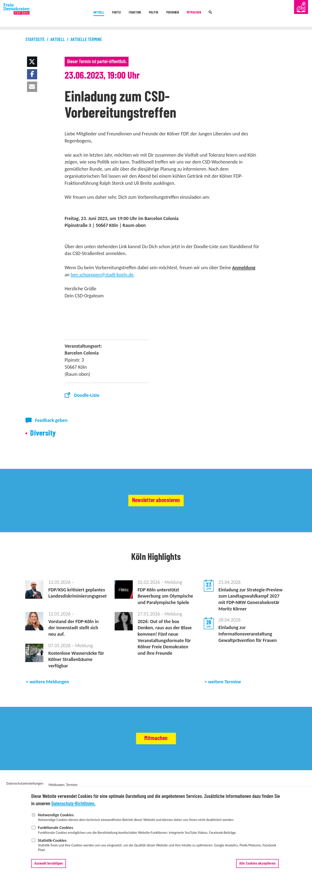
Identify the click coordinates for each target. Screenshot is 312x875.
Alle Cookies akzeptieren (257, 866)
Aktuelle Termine (86, 39)
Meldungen (56, 785)
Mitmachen (211, 14)
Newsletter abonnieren (156, 500)
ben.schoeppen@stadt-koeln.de (102, 275)
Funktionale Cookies (55, 830)
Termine (71, 785)
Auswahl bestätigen (48, 866)
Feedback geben (51, 420)
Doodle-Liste (86, 395)
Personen (180, 14)
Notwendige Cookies (56, 817)
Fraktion (125, 14)
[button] (32, 62)
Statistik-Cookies (52, 843)
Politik (152, 14)
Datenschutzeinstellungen (24, 786)
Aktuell (72, 14)
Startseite (35, 39)
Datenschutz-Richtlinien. (73, 806)
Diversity (43, 433)
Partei (97, 14)
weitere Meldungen (49, 682)
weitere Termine (224, 682)
